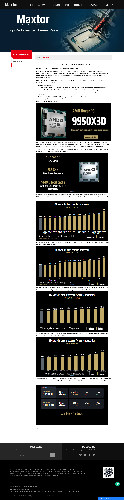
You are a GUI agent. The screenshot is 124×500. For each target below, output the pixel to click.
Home (31, 5)
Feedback (78, 5)
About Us (42, 5)
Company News (17, 61)
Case (67, 5)
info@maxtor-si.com (30, 487)
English (114, 5)
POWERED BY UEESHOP (51, 496)
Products (56, 5)
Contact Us (92, 5)
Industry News (17, 65)
